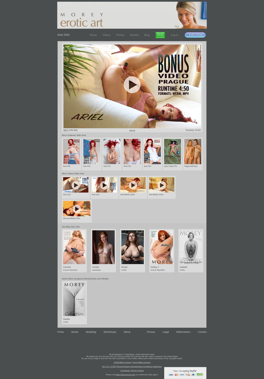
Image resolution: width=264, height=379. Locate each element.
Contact (202, 331)
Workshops (110, 331)
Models (134, 35)
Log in (174, 35)
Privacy (151, 331)
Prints (60, 331)
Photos (120, 35)
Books (74, 331)
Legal (166, 331)
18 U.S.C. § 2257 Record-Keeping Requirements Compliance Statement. (132, 367)
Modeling (91, 331)
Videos (106, 35)
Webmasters (183, 331)
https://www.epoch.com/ (125, 375)
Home (93, 35)
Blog (147, 35)
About (127, 331)
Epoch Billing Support (141, 362)
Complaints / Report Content (132, 371)
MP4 (65, 130)
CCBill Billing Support (122, 362)
